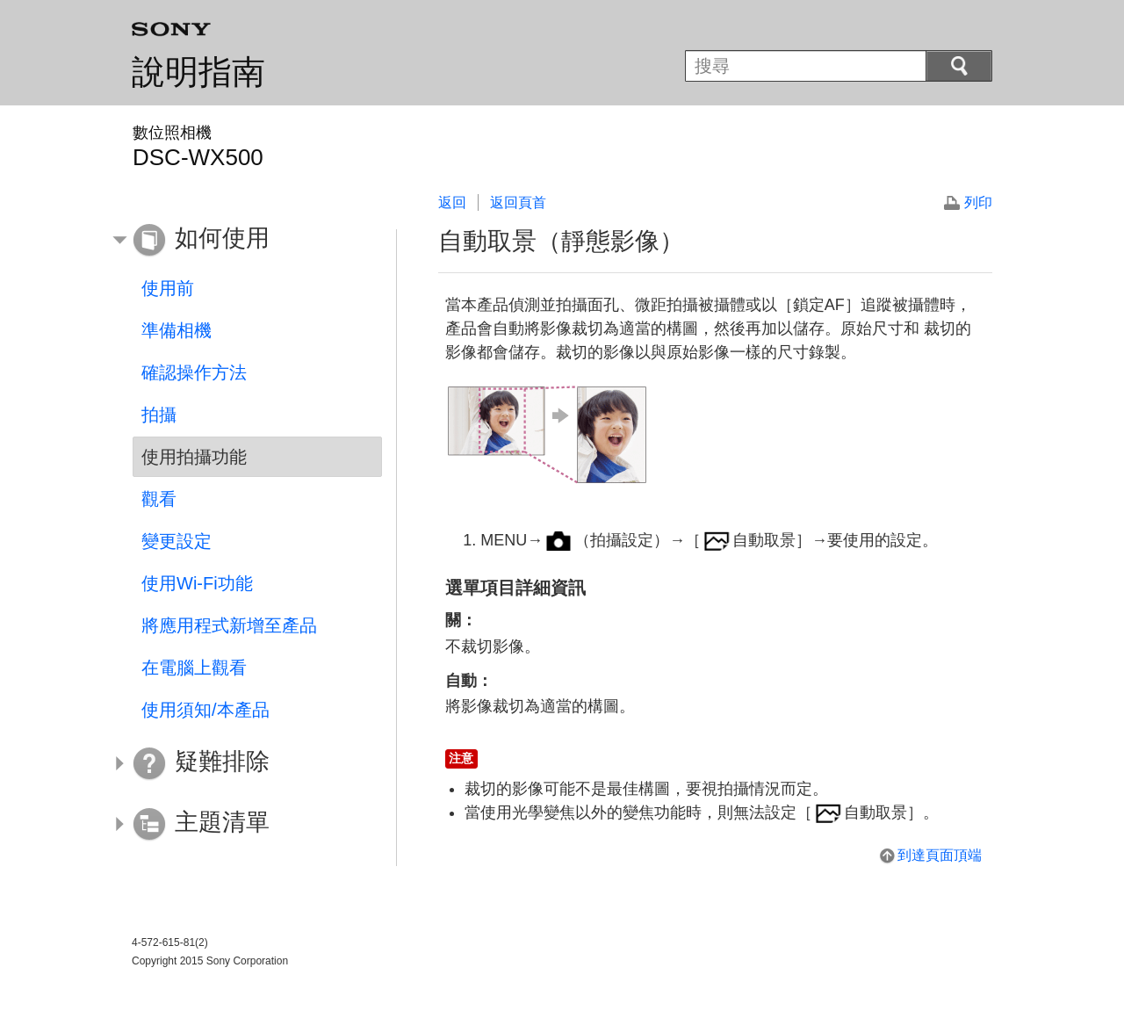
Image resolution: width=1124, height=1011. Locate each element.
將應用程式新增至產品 (229, 625)
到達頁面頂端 (939, 855)
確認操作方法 (194, 372)
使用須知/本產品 (205, 709)
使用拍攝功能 (194, 456)
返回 (452, 202)
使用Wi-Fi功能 (197, 583)
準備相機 (176, 330)
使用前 (167, 288)
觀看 (159, 499)
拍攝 (159, 414)
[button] (244, 240)
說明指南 (198, 72)
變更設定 (176, 541)
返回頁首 (518, 202)
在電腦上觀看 (194, 667)
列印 (978, 202)
